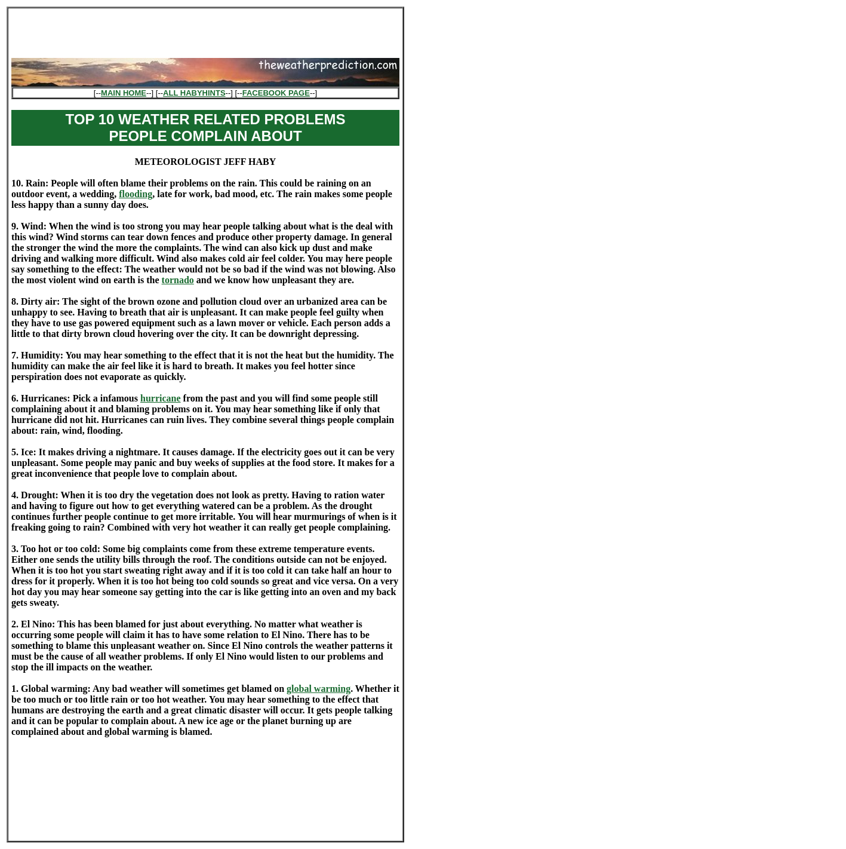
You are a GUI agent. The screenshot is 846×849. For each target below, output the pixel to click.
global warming (318, 689)
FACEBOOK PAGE (276, 92)
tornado (178, 280)
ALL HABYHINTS (194, 92)
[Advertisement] (205, 29)
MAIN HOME (123, 92)
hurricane (160, 398)
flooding (135, 194)
